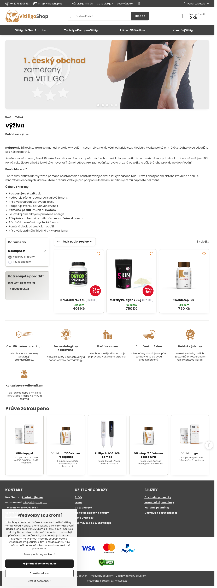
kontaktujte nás (32, 497)
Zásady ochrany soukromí (131, 576)
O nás (78, 502)
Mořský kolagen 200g (125, 300)
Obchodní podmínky (157, 497)
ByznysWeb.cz (119, 581)
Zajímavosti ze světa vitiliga (93, 523)
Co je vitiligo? (83, 507)
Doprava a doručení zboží (161, 512)
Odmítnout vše (39, 573)
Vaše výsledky (84, 517)
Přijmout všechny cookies (39, 563)
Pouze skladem (19, 262)
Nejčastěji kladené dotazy (92, 512)
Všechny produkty (21, 257)
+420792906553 (18, 289)
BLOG (78, 497)
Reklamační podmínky (159, 502)
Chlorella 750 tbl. (72, 300)
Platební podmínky (156, 507)
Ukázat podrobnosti (39, 581)
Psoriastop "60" (184, 300)
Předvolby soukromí (102, 576)
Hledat (140, 16)
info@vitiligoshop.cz (21, 282)
